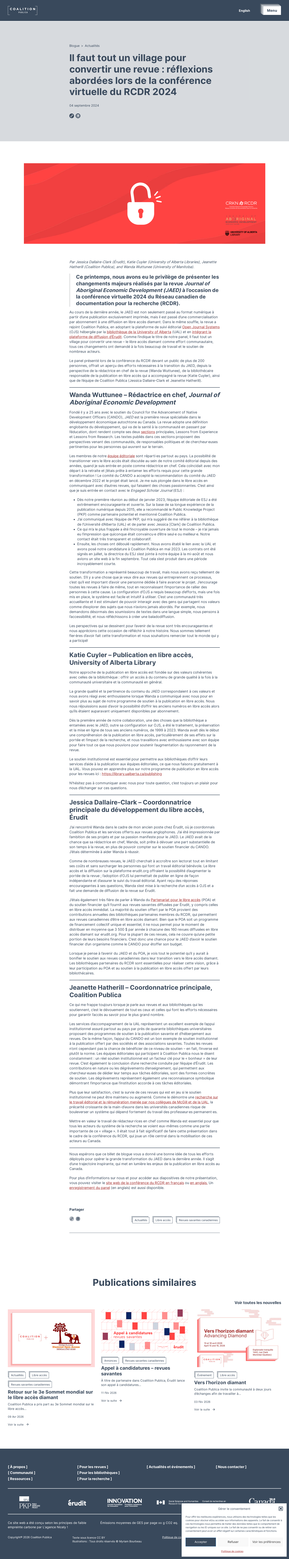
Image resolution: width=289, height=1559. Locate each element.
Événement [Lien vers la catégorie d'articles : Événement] (204, 1375)
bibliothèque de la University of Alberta (139, 332)
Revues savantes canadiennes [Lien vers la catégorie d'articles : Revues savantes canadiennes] (198, 1220)
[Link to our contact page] (231, 1466)
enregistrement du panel (89, 1188)
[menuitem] (244, 10)
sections (148, 432)
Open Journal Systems (201, 327)
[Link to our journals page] (92, 1466)
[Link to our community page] (21, 1472)
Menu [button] (272, 10)
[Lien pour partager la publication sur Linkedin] (78, 116)
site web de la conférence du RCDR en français (145, 1183)
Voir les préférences (266, 1542)
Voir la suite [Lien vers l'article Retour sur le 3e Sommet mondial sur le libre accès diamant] (18, 1424)
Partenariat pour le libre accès (175, 900)
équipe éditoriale (121, 456)
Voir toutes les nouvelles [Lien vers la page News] (258, 1302)
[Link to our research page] (94, 1478)
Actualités (92, 46)
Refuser (233, 1542)
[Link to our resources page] (20, 1478)
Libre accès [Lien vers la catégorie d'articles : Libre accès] (163, 1220)
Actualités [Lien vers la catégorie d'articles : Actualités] (141, 1220)
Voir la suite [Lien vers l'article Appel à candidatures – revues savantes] (111, 1400)
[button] (281, 1509)
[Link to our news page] (171, 1466)
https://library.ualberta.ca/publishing (132, 774)
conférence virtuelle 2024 (115, 297)
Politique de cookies (232, 1551)
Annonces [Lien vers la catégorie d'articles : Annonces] (110, 1360)
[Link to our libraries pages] (98, 1472)
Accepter (201, 1542)
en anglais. (199, 1183)
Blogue (74, 46)
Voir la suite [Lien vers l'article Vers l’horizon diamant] (205, 1409)
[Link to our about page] (17, 1466)
